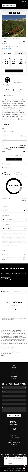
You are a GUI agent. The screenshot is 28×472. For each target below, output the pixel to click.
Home (14, 365)
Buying (14, 369)
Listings (14, 367)
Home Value (14, 374)
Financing (13, 373)
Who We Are (14, 376)
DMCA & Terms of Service (15, 470)
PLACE (25, 454)
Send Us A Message (14, 415)
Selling (14, 371)
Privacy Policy (5, 470)
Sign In (23, 1)
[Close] (25, 458)
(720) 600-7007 (14, 444)
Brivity (13, 468)
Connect (14, 378)
